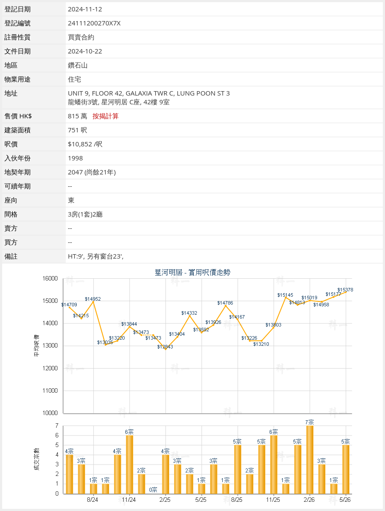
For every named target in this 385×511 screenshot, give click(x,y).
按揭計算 (106, 115)
